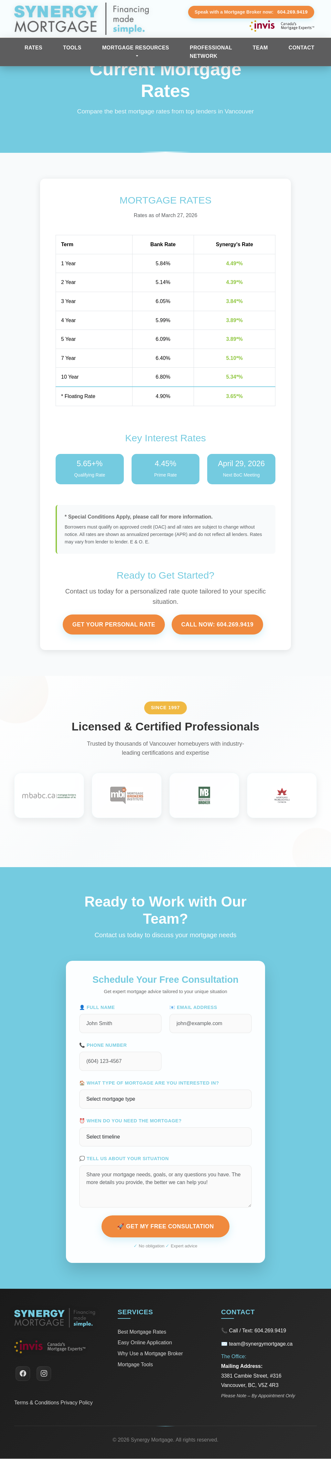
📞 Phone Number (103, 1045)
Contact (302, 47)
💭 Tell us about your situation (124, 1158)
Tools (72, 47)
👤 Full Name (97, 1007)
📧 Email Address (193, 1007)
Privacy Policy (76, 1402)
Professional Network (211, 52)
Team (260, 47)
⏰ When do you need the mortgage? (130, 1120)
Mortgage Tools (135, 1364)
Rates (33, 47)
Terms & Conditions (36, 1402)
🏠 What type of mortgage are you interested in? (149, 1083)
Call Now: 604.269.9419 (217, 624)
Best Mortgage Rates (142, 1332)
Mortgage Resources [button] (135, 47)
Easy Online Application (145, 1343)
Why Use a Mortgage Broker (150, 1353)
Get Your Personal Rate (113, 624)
